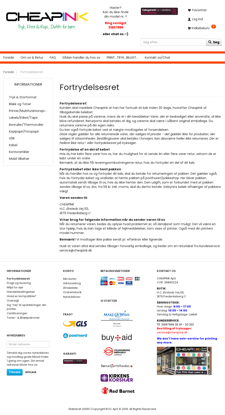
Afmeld (30, 372)
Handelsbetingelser (21, 292)
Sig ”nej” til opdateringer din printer (26, 307)
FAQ (53, 57)
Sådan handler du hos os (81, 57)
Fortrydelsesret (18, 278)
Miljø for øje (15, 287)
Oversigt (13, 300)
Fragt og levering (19, 283)
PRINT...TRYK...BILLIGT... (122, 57)
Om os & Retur (32, 57)
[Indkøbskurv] (203, 27)
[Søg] (214, 42)
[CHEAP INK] (46, 19)
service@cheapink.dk (174, 330)
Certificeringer (17, 313)
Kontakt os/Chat (157, 57)
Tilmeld (14, 372)
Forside (8, 57)
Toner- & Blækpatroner (23, 318)
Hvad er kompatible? (21, 296)
